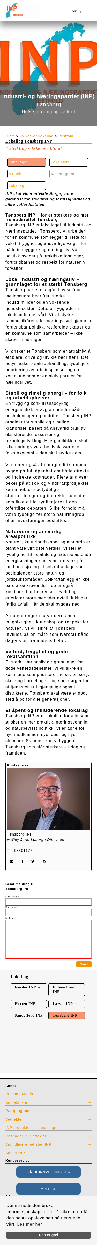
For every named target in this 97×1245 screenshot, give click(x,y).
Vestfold (65, 136)
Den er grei (48, 1235)
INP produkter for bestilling (30, 1127)
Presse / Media (19, 1094)
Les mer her (29, 1224)
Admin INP (15, 1153)
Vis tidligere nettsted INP (28, 1144)
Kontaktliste (16, 1102)
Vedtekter (14, 1119)
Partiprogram (17, 1111)
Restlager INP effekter (26, 1136)
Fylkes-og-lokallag (37, 136)
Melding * (11, 918)
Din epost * (12, 907)
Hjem (10, 136)
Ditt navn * (12, 896)
